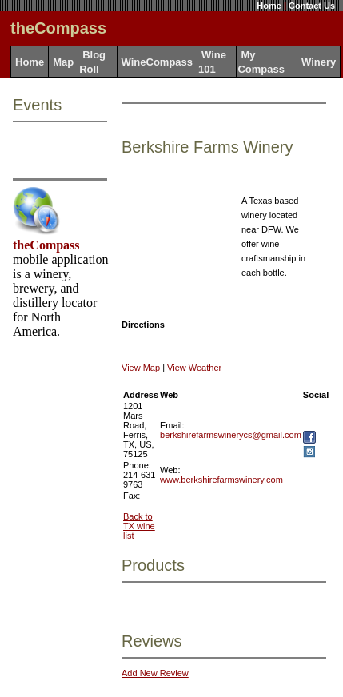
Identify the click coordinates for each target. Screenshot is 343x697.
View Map (141, 367)
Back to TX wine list (139, 526)
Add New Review (155, 673)
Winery (318, 62)
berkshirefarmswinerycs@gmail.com (230, 435)
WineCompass (157, 62)
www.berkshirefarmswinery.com (221, 479)
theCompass (46, 245)
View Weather (194, 367)
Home (269, 5)
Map (63, 62)
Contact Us (312, 5)
